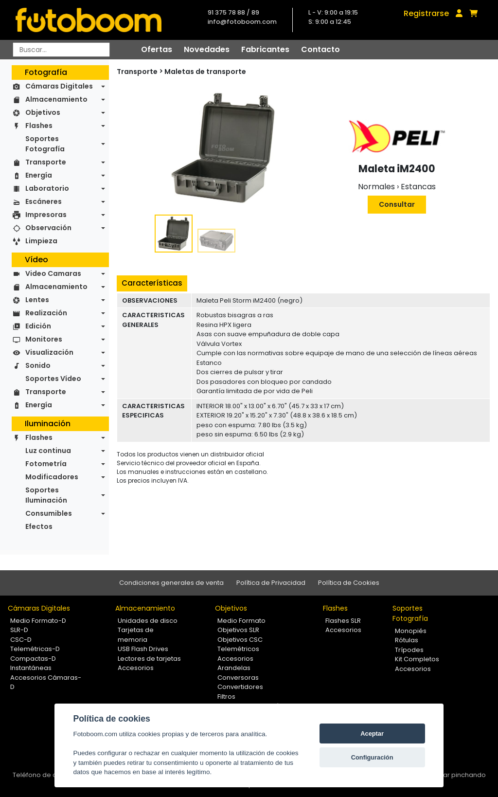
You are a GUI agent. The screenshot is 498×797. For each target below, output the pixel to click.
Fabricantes (265, 49)
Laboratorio (47, 188)
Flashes (39, 125)
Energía (38, 175)
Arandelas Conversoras (238, 672)
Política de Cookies (348, 582)
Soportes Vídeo (53, 378)
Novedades (207, 49)
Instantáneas (31, 667)
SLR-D (19, 629)
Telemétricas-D (35, 648)
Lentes (37, 300)
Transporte (45, 162)
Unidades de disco (148, 620)
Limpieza (41, 241)
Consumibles (48, 513)
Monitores (43, 339)
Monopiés (411, 630)
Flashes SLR (343, 620)
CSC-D (21, 639)
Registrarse (426, 13)
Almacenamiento (56, 99)
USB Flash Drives (143, 648)
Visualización (49, 352)
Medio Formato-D (38, 620)
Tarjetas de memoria (136, 634)
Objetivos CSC (240, 639)
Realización (46, 313)
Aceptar (372, 733)
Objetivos (42, 112)
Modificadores (51, 477)
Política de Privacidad (270, 582)
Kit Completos (417, 659)
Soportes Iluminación (46, 495)
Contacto (320, 49)
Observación (48, 228)
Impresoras (46, 214)
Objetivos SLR (238, 629)
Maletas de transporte (205, 71)
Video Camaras (53, 273)
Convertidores (240, 686)
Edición (38, 326)
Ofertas (156, 49)
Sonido (38, 365)
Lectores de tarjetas (149, 658)
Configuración (372, 757)
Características (152, 283)
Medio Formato (241, 620)
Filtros (226, 696)
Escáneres (43, 201)
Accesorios (136, 667)
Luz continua (48, 450)
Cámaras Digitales (59, 86)
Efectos (39, 526)
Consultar (397, 204)
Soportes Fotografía (45, 144)
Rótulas (406, 640)
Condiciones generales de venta (171, 582)
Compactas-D (33, 658)
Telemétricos (238, 648)
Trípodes (409, 649)
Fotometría (46, 464)
